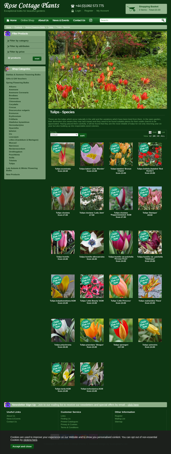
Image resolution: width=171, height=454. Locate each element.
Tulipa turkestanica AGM (92, 389)
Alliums (12, 86)
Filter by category (19, 40)
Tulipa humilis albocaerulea (91, 257)
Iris (10, 134)
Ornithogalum (15, 151)
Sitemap (118, 421)
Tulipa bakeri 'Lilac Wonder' (92, 169)
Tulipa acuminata (62, 169)
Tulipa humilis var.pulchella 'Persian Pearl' (120, 258)
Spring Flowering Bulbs (35, 27)
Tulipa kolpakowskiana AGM (63, 301)
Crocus (12, 107)
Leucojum (14, 137)
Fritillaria (13, 119)
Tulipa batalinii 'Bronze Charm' (120, 170)
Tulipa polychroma (62, 345)
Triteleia (13, 160)
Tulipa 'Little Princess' (121, 301)
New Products (13, 174)
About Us (43, 20)
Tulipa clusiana (63, 213)
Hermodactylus (16, 125)
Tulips (50, 27)
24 (154, 136)
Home (13, 20)
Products (18, 27)
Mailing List (120, 418)
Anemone (13, 89)
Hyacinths (14, 128)
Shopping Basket (148, 6)
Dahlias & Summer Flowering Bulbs (23, 74)
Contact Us (79, 20)
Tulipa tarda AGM (63, 389)
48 (158, 136)
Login (78, 10)
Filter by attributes (19, 46)
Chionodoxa (15, 101)
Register (88, 10)
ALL (163, 136)
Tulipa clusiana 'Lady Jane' (91, 213)
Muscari (13, 143)
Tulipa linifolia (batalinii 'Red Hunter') (150, 170)
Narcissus (14, 146)
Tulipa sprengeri (120, 345)
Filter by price (17, 51)
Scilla (11, 157)
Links (63, 416)
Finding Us (66, 418)
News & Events (61, 20)
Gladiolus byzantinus (19, 122)
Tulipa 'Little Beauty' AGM (92, 301)
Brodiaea (13, 95)
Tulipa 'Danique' (150, 213)
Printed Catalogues (69, 421)
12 (150, 136)
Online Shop (27, 20)
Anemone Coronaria (19, 92)
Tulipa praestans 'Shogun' (92, 345)
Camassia (14, 98)
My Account (103, 10)
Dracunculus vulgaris (19, 110)
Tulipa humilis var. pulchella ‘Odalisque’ (150, 258)
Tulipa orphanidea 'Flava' (150, 301)
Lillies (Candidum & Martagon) (23, 140)
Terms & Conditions (69, 427)
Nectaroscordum (17, 149)
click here (133, 404)
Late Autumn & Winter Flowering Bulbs (22, 169)
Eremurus (14, 113)
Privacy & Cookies (69, 424)
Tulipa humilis (62, 257)
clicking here (30, 440)
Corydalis (13, 104)
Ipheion (12, 131)
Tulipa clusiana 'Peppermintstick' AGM (120, 214)
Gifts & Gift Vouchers (16, 78)
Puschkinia (14, 154)
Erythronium (15, 116)
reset (37, 59)
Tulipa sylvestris (149, 345)
